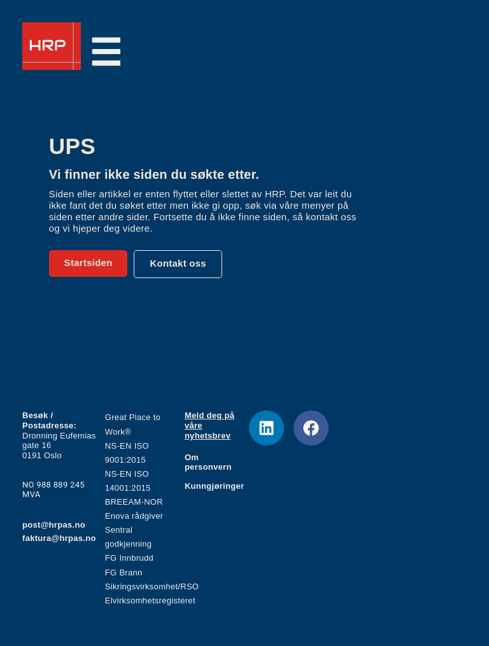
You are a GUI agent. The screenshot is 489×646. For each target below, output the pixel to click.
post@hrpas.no (53, 525)
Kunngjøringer (214, 486)
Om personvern (208, 462)
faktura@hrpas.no (59, 538)
